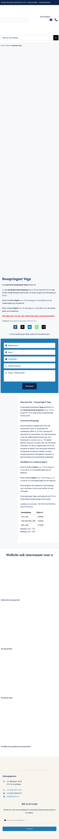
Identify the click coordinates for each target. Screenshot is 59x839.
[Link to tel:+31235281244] (55, 20)
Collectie (7, 45)
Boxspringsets (22, 321)
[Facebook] (15, 327)
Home (2, 45)
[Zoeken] (55, 37)
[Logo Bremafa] (15, 17)
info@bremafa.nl (13, 797)
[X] (22, 327)
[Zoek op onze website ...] (27, 37)
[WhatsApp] (36, 327)
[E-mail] (43, 327)
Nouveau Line (31, 321)
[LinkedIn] (29, 327)
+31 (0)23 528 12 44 (14, 790)
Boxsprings (13, 321)
